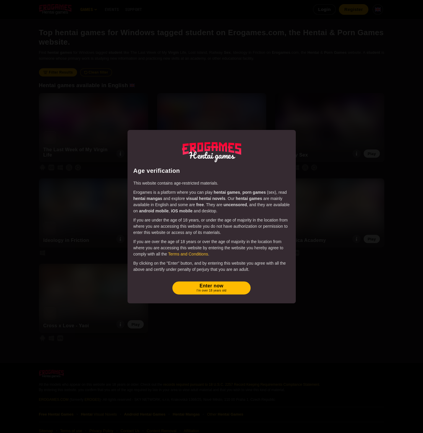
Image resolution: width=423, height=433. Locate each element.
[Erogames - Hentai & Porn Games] (211, 151)
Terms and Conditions (188, 254)
